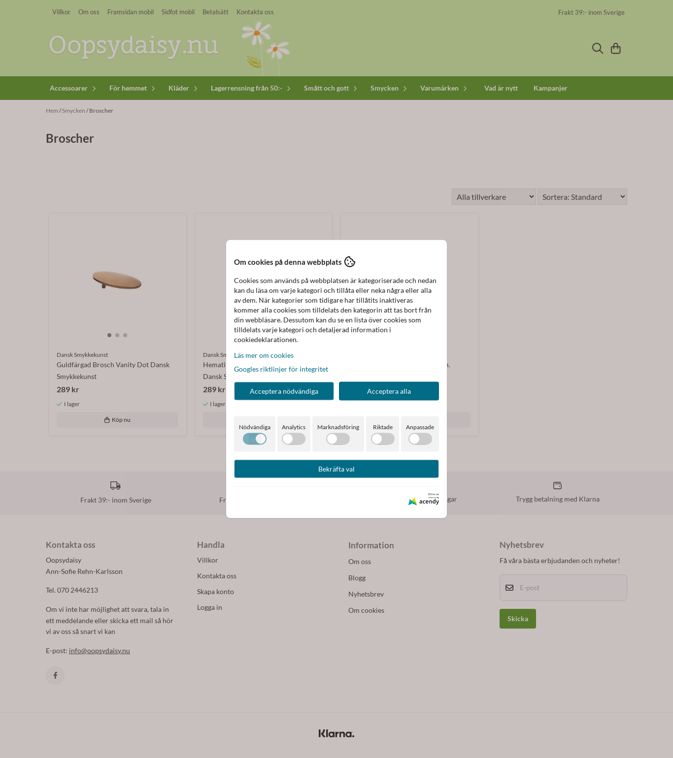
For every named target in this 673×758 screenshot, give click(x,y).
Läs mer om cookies (264, 355)
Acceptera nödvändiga (284, 391)
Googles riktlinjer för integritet (281, 369)
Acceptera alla (389, 391)
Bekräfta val (336, 469)
